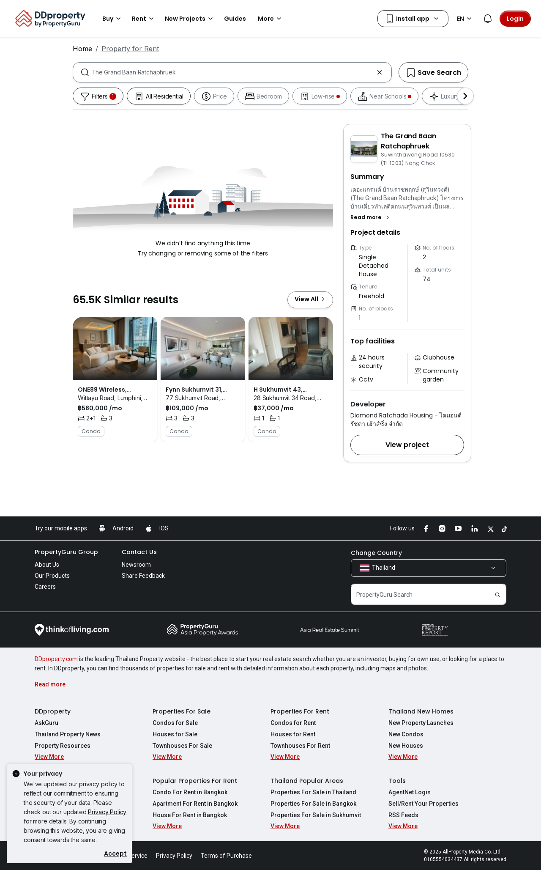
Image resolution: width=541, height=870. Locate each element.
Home (82, 48)
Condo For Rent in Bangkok (190, 792)
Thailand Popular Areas (306, 781)
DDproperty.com (56, 659)
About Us (47, 564)
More (271, 19)
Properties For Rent (299, 711)
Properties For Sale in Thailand (313, 792)
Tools (397, 781)
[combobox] (232, 72)
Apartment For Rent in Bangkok (195, 803)
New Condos (406, 734)
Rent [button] (144, 19)
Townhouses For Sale (182, 745)
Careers (45, 586)
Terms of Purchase (226, 855)
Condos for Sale (175, 722)
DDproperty (53, 711)
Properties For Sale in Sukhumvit (315, 815)
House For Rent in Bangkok (190, 815)
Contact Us (139, 552)
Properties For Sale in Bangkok (313, 803)
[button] (370, 217)
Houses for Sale (175, 734)
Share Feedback (143, 575)
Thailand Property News (68, 734)
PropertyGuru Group (66, 552)
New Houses (405, 745)
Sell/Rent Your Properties (423, 803)
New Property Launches (421, 722)
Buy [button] (112, 19)
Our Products (52, 575)
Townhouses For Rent (300, 745)
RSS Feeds (403, 815)
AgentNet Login (409, 792)
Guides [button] (235, 18)
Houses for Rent (292, 734)
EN (465, 19)
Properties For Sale (181, 711)
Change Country (376, 553)
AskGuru (46, 722)
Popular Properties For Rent (195, 781)
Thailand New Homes (421, 711)
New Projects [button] (190, 19)
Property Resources (62, 745)
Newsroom (136, 564)
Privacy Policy (107, 811)
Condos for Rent (293, 722)
